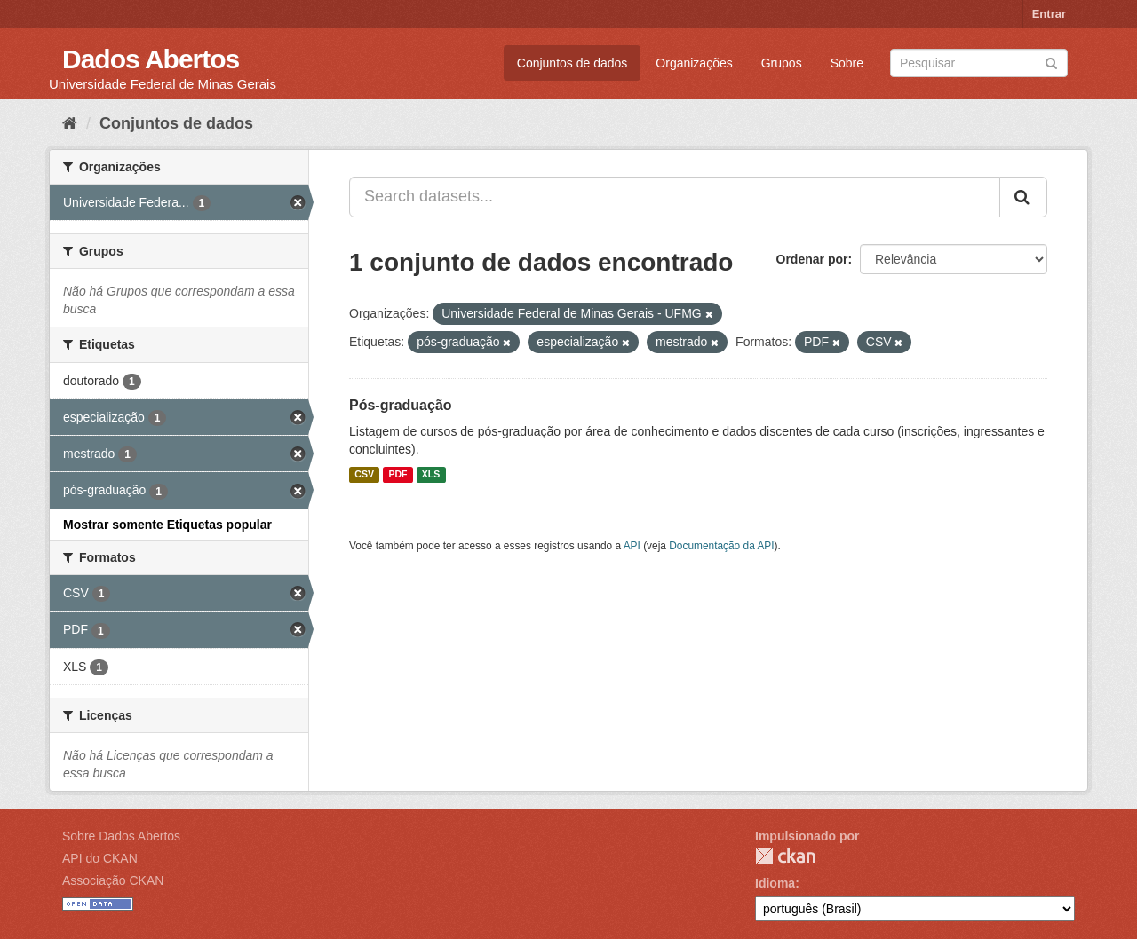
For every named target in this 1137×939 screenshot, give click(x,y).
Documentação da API (721, 546)
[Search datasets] (979, 63)
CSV (364, 475)
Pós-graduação (400, 405)
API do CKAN (100, 858)
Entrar (1049, 13)
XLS (431, 475)
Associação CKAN (112, 880)
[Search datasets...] (674, 197)
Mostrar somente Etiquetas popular (167, 524)
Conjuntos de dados (572, 63)
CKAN (785, 856)
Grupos (781, 63)
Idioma (775, 883)
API (632, 546)
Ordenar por (812, 259)
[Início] (69, 123)
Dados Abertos (150, 59)
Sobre (847, 63)
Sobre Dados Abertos (121, 836)
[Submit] (1051, 61)
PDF (397, 475)
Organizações (694, 63)
